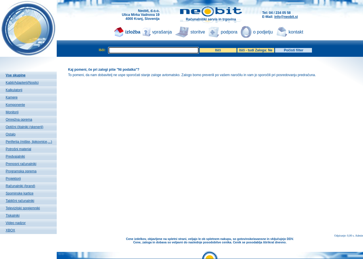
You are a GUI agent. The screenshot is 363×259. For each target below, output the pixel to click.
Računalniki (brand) (20, 186)
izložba (132, 32)
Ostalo (11, 134)
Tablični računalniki (20, 201)
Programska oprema (21, 171)
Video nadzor (16, 223)
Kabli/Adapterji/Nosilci (22, 83)
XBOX (10, 230)
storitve (198, 32)
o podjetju (263, 32)
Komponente (15, 105)
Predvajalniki (15, 156)
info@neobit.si (286, 17)
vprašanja (162, 32)
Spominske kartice (19, 193)
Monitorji (12, 112)
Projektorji (13, 179)
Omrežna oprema (19, 120)
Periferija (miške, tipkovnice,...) (29, 142)
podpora (229, 32)
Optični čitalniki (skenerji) (24, 127)
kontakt (296, 32)
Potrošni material (18, 149)
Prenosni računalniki (21, 164)
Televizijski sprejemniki (23, 208)
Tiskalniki (13, 216)
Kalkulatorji (14, 90)
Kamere (12, 97)
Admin (359, 235)
